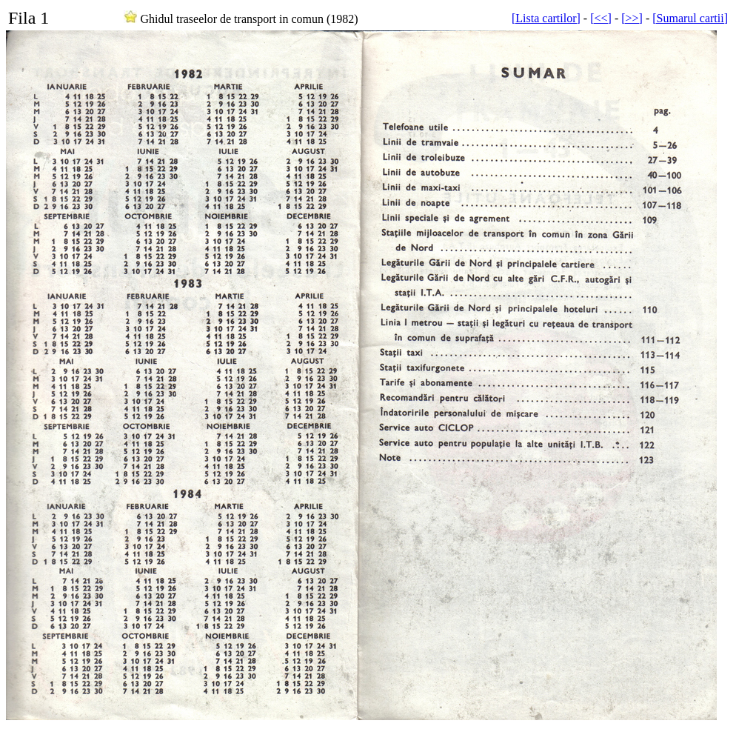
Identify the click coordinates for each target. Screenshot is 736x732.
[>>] (632, 18)
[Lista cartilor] (546, 18)
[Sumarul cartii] (690, 18)
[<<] (601, 18)
